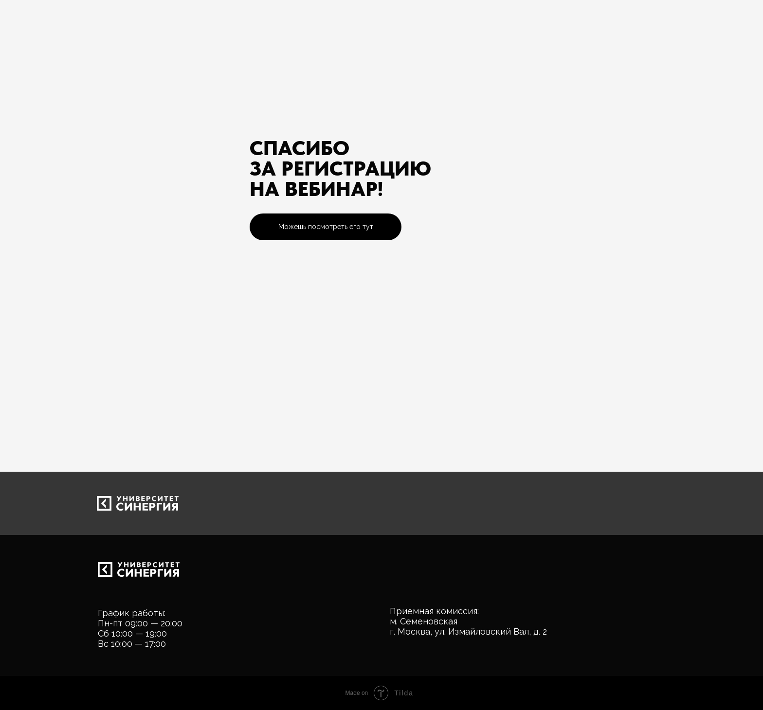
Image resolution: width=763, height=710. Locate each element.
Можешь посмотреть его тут (325, 227)
